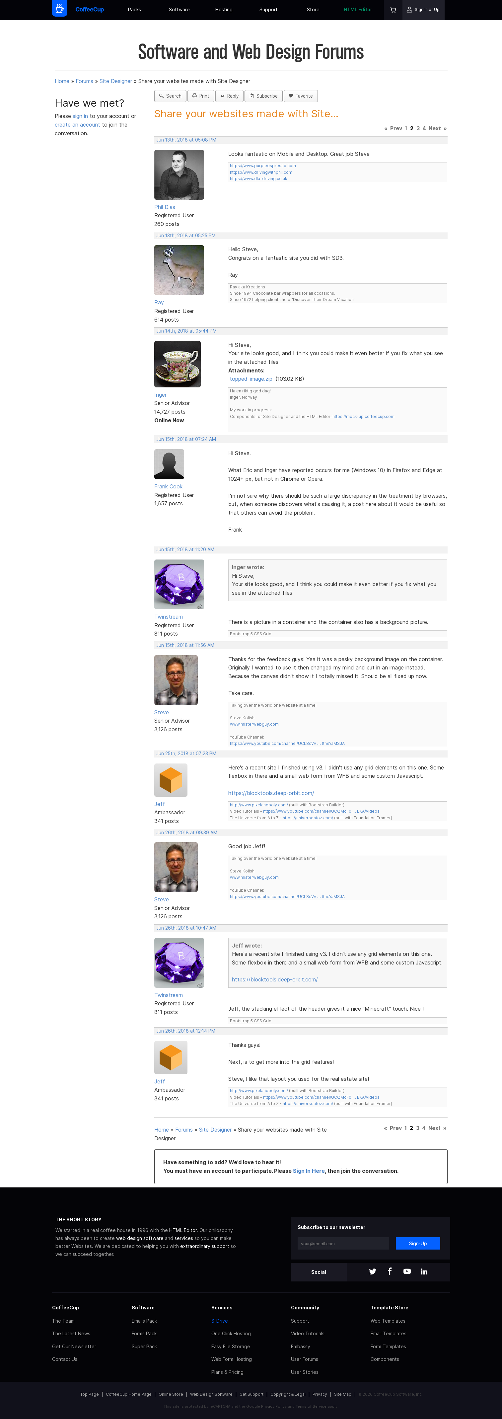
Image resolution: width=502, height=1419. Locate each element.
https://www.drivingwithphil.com (261, 172)
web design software (140, 1238)
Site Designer (116, 81)
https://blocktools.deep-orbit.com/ (271, 793)
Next (435, 128)
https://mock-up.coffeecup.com (363, 416)
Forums (84, 81)
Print (200, 96)
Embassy (300, 1346)
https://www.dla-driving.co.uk (258, 178)
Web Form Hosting (231, 1359)
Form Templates (388, 1346)
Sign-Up (418, 1243)
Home (62, 81)
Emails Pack (144, 1321)
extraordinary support (204, 1246)
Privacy (320, 1394)
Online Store (171, 1394)
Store (313, 9)
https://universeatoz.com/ (308, 817)
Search (170, 96)
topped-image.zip (251, 378)
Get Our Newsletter (74, 1346)
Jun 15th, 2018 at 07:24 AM (186, 439)
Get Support (251, 1394)
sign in (81, 116)
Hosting (224, 9)
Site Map (342, 1394)
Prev (396, 128)
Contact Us (64, 1359)
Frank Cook (168, 486)
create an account (77, 124)
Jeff (159, 804)
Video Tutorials (307, 1333)
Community (305, 1307)
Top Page (89, 1394)
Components (385, 1359)
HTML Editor (358, 9)
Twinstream (168, 616)
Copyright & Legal (288, 1394)
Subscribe (264, 96)
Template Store (389, 1307)
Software (179, 9)
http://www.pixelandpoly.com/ (259, 804)
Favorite (301, 96)
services (184, 1238)
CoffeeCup (65, 1307)
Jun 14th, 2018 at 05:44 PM (186, 331)
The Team (63, 1321)
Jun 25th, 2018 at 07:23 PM (186, 753)
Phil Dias (164, 207)
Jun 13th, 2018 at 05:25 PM (186, 235)
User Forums (304, 1359)
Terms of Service (311, 1406)
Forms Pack (144, 1333)
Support (268, 9)
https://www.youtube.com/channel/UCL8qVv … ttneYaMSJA (287, 743)
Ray (159, 302)
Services (222, 1307)
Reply (229, 96)
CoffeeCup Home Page (129, 1394)
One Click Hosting (231, 1333)
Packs (134, 9)
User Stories (305, 1372)
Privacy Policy (274, 1406)
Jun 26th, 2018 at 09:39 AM (186, 832)
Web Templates (388, 1321)
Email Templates (388, 1333)
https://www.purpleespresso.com (263, 165)
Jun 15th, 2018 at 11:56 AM (185, 645)
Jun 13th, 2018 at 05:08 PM (186, 140)
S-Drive (219, 1321)
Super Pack (144, 1346)
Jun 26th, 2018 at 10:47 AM (186, 928)
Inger (160, 394)
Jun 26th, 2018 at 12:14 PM (185, 1031)
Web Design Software (211, 1394)
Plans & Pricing (227, 1372)
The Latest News (71, 1333)
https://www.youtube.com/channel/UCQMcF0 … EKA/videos (321, 811)
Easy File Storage (230, 1346)
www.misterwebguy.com (254, 724)
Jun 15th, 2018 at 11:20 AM (185, 549)
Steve (161, 712)
